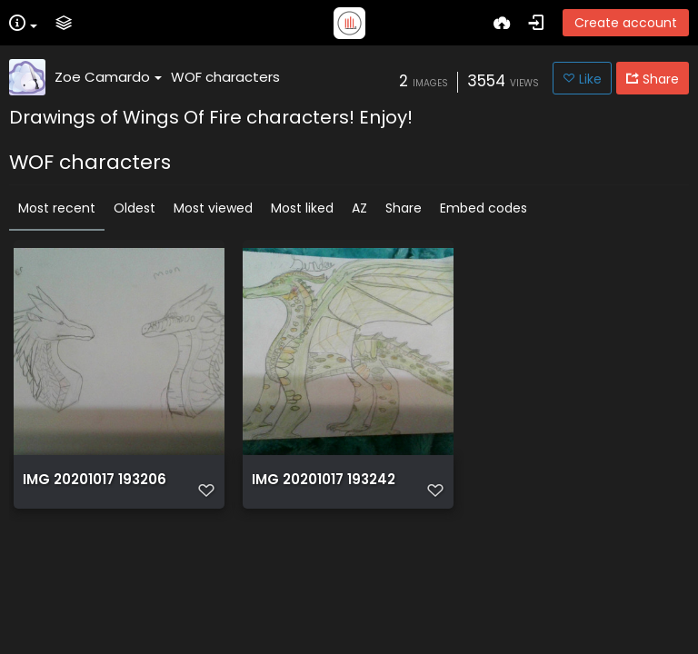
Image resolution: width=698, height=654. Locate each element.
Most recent (56, 208)
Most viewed (213, 208)
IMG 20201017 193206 (94, 480)
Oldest (134, 208)
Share (403, 208)
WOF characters (225, 76)
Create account (625, 23)
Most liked (302, 208)
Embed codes (483, 208)
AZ (359, 208)
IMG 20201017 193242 (323, 480)
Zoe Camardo (108, 76)
